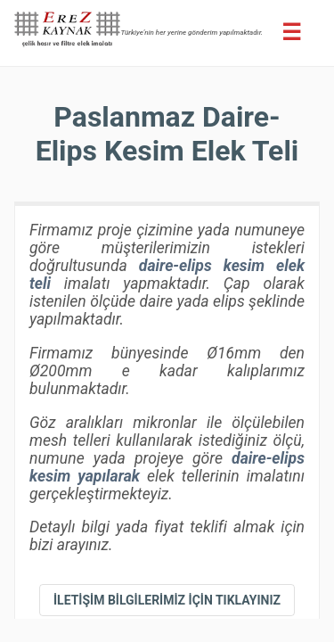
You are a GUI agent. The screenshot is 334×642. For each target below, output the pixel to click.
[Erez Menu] (291, 32)
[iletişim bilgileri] (167, 600)
